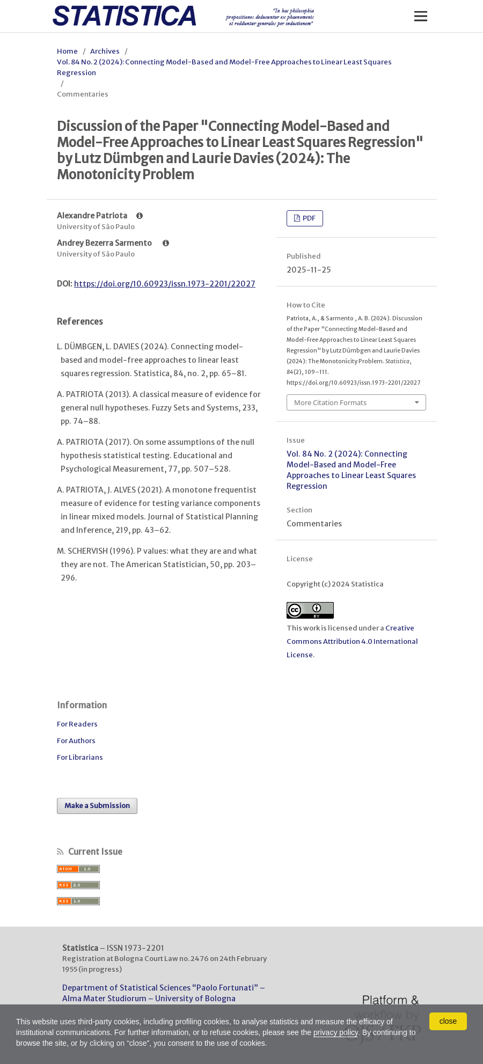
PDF (309, 218)
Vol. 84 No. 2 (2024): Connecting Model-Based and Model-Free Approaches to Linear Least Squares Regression (224, 67)
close (448, 1021)
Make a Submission (97, 805)
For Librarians (80, 757)
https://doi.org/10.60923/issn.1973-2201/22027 (164, 284)
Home (67, 51)
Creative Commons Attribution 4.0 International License (352, 641)
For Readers (77, 724)
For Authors (76, 740)
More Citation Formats (330, 402)
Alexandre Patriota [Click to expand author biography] (100, 216)
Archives (105, 51)
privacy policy (335, 1032)
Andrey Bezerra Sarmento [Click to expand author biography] (113, 243)
